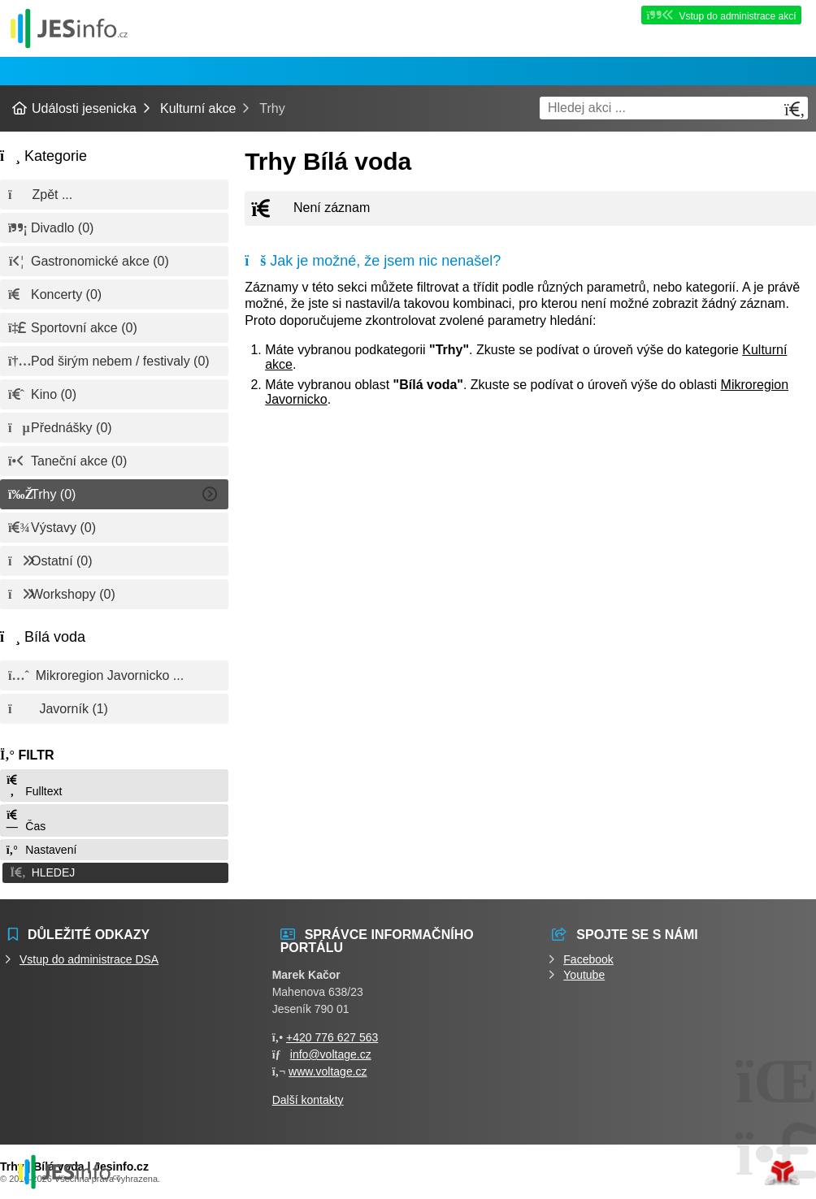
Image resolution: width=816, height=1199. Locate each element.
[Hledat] (795, 109)
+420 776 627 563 (332, 1036)
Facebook (588, 958)
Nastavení (40, 849)
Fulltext (33, 786)
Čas (25, 821)
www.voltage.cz (328, 1070)
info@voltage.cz (330, 1053)
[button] (114, 872)
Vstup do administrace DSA (89, 958)
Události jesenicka (69, 28)
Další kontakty (308, 1099)
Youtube (584, 973)
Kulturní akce (198, 108)
